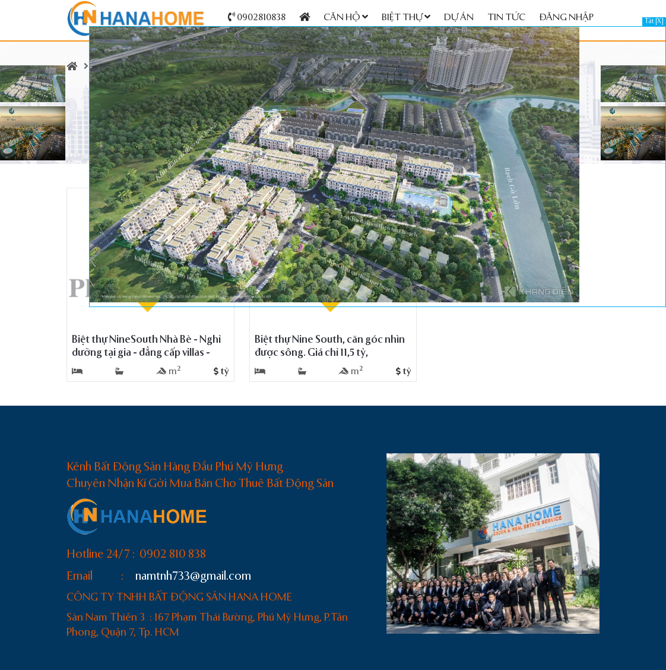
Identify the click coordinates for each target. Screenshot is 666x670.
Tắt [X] (654, 21)
